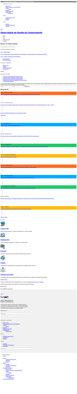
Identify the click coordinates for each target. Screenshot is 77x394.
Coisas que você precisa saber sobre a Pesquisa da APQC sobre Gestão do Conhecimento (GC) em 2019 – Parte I (27, 105)
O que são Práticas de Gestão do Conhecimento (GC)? (13, 113)
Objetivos (8, 18)
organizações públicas (8, 81)
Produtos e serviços (8, 368)
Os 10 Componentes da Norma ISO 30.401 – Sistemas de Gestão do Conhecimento (20, 94)
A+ (4, 35)
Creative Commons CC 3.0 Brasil (35, 282)
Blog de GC (8, 6)
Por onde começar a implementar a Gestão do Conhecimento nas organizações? (20, 136)
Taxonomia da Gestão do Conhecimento (10, 125)
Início (4, 356)
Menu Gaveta (6, 354)
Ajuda (4, 363)
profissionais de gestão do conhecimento (13, 79)
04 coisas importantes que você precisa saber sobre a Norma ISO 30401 (18, 177)
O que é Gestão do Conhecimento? (13, 7)
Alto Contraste (6, 39)
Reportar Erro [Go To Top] (4, 286)
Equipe (7, 19)
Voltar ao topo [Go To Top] (4, 279)
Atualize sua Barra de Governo (26, 1)
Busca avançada (7, 60)
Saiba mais (3, 115)
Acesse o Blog (4, 217)
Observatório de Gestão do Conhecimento (21, 32)
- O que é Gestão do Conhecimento (10, 56)
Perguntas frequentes (8, 379)
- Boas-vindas (5, 52)
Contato (7, 24)
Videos (4, 66)
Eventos (7, 10)
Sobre (4, 358)
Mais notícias (6, 58)
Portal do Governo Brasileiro (11, 1)
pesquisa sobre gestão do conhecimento (13, 77)
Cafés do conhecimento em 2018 (8, 157)
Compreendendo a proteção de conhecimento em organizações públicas (18, 188)
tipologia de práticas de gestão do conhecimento (15, 80)
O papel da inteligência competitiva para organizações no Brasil (16, 209)
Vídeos (7, 8)
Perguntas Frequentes (10, 25)
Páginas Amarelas (9, 11)
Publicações (8, 12)
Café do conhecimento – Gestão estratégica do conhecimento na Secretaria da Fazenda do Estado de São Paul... (27, 198)
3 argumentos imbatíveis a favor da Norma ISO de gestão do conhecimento (19, 167)
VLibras (5, 41)
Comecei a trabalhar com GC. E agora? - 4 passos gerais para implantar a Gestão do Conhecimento (24, 146)
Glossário (8, 26)
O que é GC (6, 69)
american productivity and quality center (13, 76)
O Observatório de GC (10, 17)
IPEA (2, 29)
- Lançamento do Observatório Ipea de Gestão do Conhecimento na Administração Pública (24, 54)
